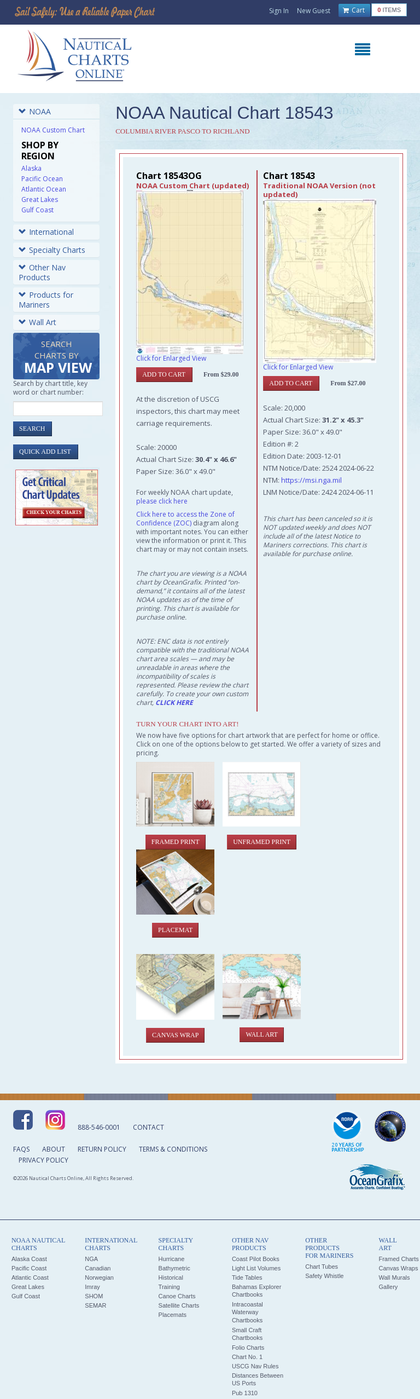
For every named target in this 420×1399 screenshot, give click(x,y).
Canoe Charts (177, 1296)
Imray (92, 1287)
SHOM (94, 1296)
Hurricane (172, 1259)
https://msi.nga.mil (311, 480)
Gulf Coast (37, 210)
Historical (171, 1277)
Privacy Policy (43, 1160)
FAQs (21, 1149)
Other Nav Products (42, 272)
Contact (148, 1127)
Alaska (31, 168)
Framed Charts (398, 1259)
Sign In (279, 10)
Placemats (172, 1314)
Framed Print (175, 842)
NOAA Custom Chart (53, 130)
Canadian (97, 1268)
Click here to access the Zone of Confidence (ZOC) (185, 519)
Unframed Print (261, 842)
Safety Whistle (324, 1276)
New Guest (313, 10)
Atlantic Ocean (43, 189)
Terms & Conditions (173, 1149)
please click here (162, 501)
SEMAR (95, 1305)
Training (169, 1287)
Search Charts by (58, 357)
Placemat (175, 930)
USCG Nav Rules (255, 1366)
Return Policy (102, 1149)
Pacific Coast (28, 1268)
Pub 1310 (245, 1393)
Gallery (388, 1287)
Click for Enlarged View (171, 358)
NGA (91, 1259)
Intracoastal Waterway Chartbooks (247, 1312)
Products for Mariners (46, 300)
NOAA (35, 111)
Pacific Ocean (42, 178)
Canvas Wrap (175, 1035)
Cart (354, 10)
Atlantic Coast (30, 1277)
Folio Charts (248, 1347)
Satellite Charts (179, 1305)
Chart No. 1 (247, 1357)
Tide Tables (247, 1277)
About (53, 1149)
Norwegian (99, 1277)
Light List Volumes (256, 1268)
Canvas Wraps (398, 1268)
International (46, 232)
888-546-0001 (99, 1127)
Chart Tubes (321, 1266)
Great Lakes (39, 199)
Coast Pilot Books (255, 1259)
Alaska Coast (29, 1259)
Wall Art (37, 322)
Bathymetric (174, 1268)
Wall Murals (394, 1277)
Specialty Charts (52, 250)
